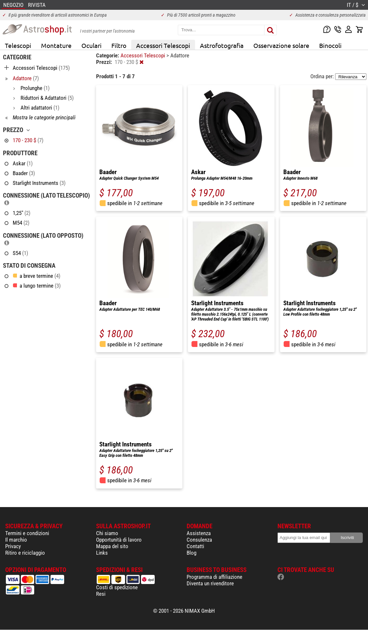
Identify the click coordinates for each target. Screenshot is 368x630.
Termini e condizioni (27, 533)
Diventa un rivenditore (210, 583)
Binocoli (330, 45)
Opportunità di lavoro (119, 539)
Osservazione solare (281, 45)
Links (102, 552)
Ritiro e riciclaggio (25, 552)
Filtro (118, 45)
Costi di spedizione (117, 587)
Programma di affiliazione (214, 577)
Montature (56, 45)
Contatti (195, 546)
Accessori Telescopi (163, 45)
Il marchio (16, 539)
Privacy (13, 546)
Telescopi (18, 45)
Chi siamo (107, 533)
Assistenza (199, 533)
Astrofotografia (222, 45)
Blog (191, 552)
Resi (101, 594)
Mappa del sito (112, 546)
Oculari (91, 45)
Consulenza (199, 539)
